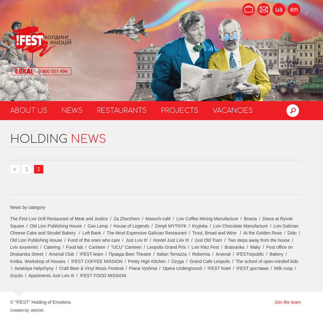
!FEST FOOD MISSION (103, 275)
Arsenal (223, 254)
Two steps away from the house (259, 240)
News (72, 110)
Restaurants (122, 110)
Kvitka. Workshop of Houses (38, 261)
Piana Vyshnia (143, 268)
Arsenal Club (61, 254)
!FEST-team (91, 254)
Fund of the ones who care (94, 240)
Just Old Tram (208, 240)
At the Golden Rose (262, 232)
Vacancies (233, 110)
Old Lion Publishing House (56, 226)
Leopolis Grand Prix (166, 247)
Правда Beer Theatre (130, 254)
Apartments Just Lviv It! (51, 275)
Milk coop (283, 268)
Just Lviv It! (137, 240)
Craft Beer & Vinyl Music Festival (91, 268)
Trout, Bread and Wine (215, 232)
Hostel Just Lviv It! (171, 240)
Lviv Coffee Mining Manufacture (207, 218)
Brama (250, 218)
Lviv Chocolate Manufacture (240, 226)
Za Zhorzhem (127, 218)
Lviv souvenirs (24, 247)
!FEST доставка (252, 268)
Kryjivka (200, 226)
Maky (255, 247)
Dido (292, 232)
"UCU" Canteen (126, 247)
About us (28, 110)
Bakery (277, 254)
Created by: (20, 310)
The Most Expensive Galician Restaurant (147, 232)
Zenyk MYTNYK (170, 226)
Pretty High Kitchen (147, 261)
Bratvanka (234, 247)
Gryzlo (16, 275)
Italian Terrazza (172, 254)
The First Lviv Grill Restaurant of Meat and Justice (59, 218)
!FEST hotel (219, 268)
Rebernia (201, 254)
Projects (179, 110)
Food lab (74, 247)
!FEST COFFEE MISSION (96, 261)
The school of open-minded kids (267, 261)
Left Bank (91, 232)
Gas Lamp (98, 226)
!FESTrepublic (250, 254)
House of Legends (132, 226)
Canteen (97, 247)
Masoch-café (158, 218)
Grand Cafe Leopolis (210, 261)
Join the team (287, 302)
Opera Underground (182, 268)
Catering (52, 247)
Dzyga (178, 261)
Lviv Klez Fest (205, 247)
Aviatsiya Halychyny (34, 268)
